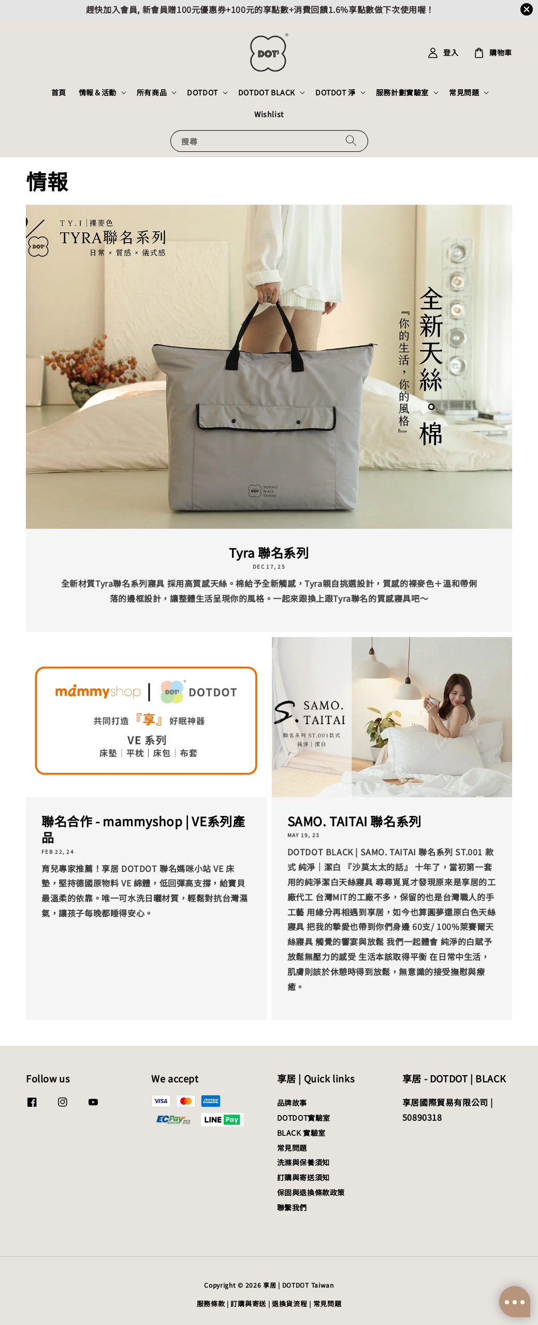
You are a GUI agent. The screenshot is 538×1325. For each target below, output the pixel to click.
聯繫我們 (292, 1207)
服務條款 (211, 1303)
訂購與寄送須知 (303, 1177)
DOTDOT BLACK (266, 92)
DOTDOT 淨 (335, 92)
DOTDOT (202, 92)
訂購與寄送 (248, 1303)
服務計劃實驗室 (402, 92)
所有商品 (152, 92)
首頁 (58, 92)
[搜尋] (351, 141)
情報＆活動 (98, 92)
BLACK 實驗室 (301, 1132)
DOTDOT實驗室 (303, 1117)
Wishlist (269, 114)
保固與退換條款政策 (311, 1192)
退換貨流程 (290, 1303)
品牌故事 (292, 1103)
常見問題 (464, 92)
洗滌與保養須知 (303, 1162)
